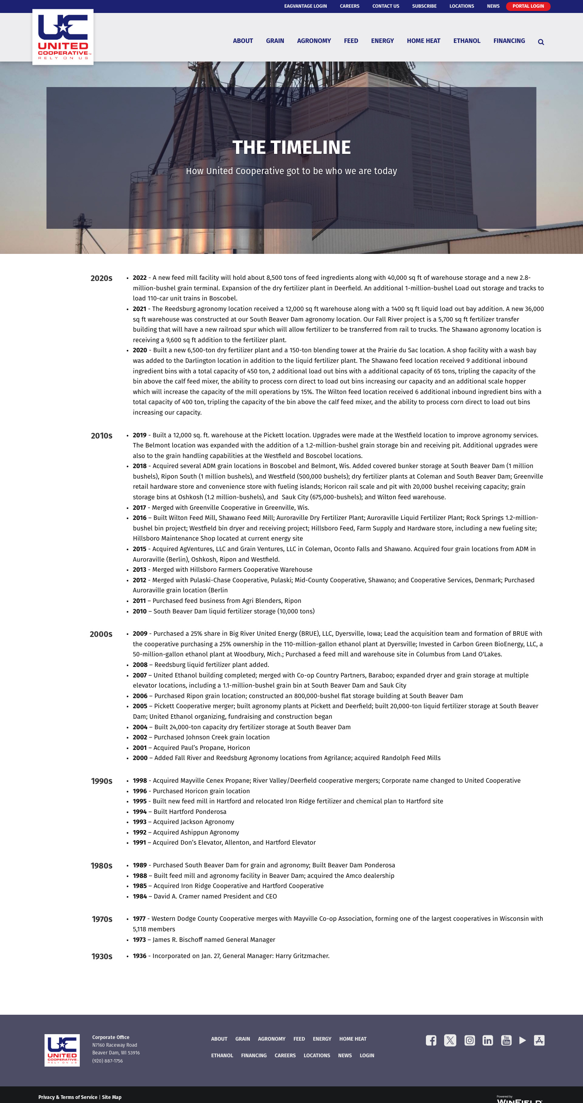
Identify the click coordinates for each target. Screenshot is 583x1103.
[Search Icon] (541, 42)
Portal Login (528, 6)
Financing (509, 41)
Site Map (111, 1097)
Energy (382, 41)
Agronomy (314, 41)
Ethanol (467, 41)
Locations (462, 6)
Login (367, 1056)
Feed (351, 41)
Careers (350, 6)
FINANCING (254, 1056)
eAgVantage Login (305, 6)
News (493, 6)
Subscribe (424, 6)
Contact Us (385, 6)
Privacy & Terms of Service (68, 1097)
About (243, 41)
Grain (275, 41)
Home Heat (423, 41)
